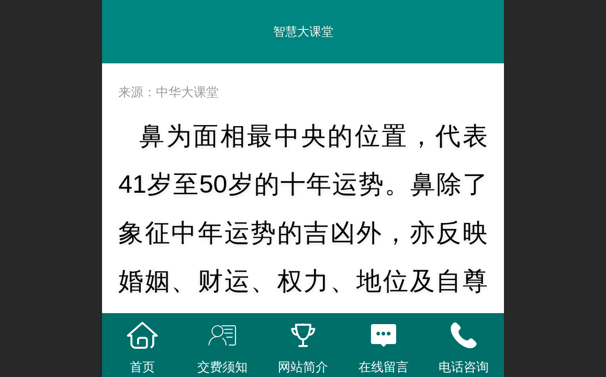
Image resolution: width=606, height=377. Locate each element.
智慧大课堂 (303, 31)
